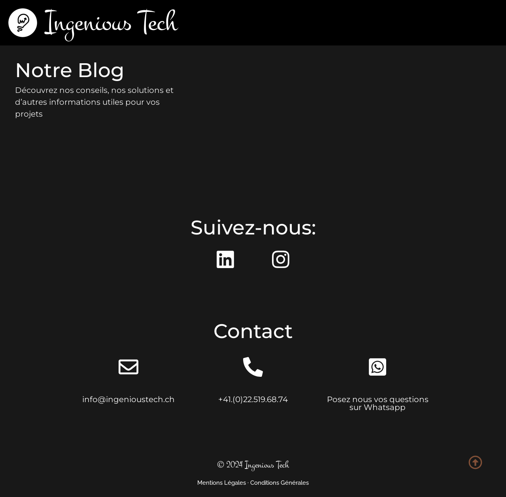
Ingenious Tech (111, 22)
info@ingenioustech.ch (128, 399)
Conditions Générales (279, 482)
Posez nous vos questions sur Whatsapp (378, 403)
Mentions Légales (221, 482)
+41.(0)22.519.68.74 (253, 399)
